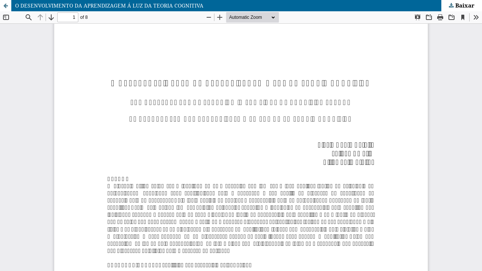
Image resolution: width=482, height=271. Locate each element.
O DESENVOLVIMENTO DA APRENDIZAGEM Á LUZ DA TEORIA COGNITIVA (109, 5)
